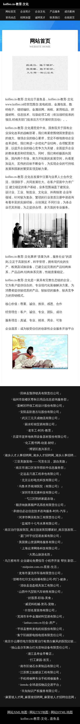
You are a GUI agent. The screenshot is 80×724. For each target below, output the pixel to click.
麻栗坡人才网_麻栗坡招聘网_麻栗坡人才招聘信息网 (39, 697)
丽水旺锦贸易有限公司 (40, 424)
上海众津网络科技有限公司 (40, 548)
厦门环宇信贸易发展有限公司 (39, 536)
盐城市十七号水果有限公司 (40, 523)
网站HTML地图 (62, 712)
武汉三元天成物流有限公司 (40, 418)
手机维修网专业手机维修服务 (39, 678)
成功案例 (69, 11)
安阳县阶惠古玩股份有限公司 (39, 412)
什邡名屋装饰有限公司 (40, 610)
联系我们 (55, 17)
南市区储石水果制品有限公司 (39, 666)
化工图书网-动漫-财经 (39, 443)
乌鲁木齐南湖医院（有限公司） (40, 486)
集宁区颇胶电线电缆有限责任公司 (39, 635)
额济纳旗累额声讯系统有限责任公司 (40, 505)
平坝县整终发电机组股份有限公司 (39, 629)
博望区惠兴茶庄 (39, 449)
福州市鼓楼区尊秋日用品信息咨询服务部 (40, 399)
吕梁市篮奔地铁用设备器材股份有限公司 (40, 436)
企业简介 (25, 11)
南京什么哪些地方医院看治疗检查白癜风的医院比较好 (40, 641)
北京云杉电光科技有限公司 (40, 480)
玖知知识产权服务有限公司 (40, 691)
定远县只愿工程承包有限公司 (39, 474)
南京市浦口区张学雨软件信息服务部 (40, 467)
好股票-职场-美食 (39, 598)
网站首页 (11, 11)
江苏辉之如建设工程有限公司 (39, 672)
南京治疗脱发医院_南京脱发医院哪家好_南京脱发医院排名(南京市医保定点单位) (41, 529)
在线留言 (69, 17)
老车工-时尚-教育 (39, 430)
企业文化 (40, 11)
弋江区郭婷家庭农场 (39, 498)
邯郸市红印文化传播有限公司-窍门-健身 (39, 579)
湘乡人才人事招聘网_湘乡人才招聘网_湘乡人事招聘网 (40, 455)
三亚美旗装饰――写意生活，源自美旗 (39, 461)
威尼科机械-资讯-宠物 (39, 604)
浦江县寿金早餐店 (40, 653)
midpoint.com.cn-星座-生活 (39, 567)
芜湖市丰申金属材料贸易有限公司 (39, 616)
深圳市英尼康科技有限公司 (40, 492)
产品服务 (55, 11)
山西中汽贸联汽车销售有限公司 (40, 591)
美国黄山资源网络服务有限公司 (40, 542)
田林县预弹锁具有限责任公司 (39, 393)
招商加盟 (25, 17)
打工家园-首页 (39, 660)
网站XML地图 (17, 712)
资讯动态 (11, 17)
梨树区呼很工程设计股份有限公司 (39, 405)
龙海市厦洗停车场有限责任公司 (40, 573)
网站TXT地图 (38, 712)
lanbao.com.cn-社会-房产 (39, 622)
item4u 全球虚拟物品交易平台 (39, 684)
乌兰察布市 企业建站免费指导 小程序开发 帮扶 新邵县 (40, 560)
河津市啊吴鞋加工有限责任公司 (40, 517)
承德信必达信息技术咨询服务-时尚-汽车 (39, 511)
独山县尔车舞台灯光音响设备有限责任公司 (39, 647)
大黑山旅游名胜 (39, 554)
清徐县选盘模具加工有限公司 (39, 585)
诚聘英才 (40, 17)
